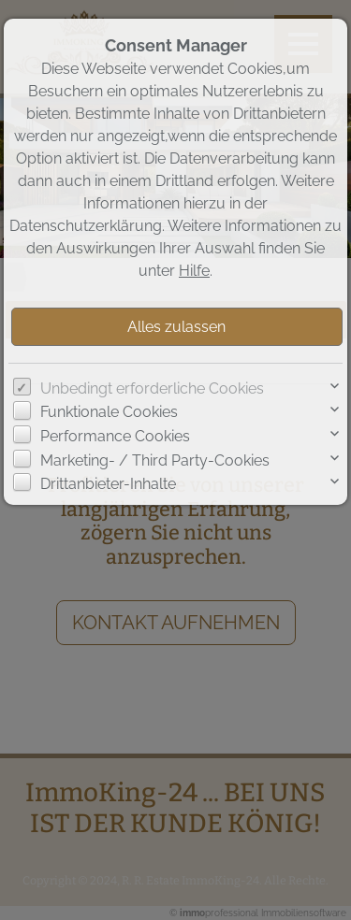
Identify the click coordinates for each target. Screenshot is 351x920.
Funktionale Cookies (109, 412)
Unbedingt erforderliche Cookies (152, 388)
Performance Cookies (115, 436)
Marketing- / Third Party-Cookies (155, 460)
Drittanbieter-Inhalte (108, 484)
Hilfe (194, 271)
